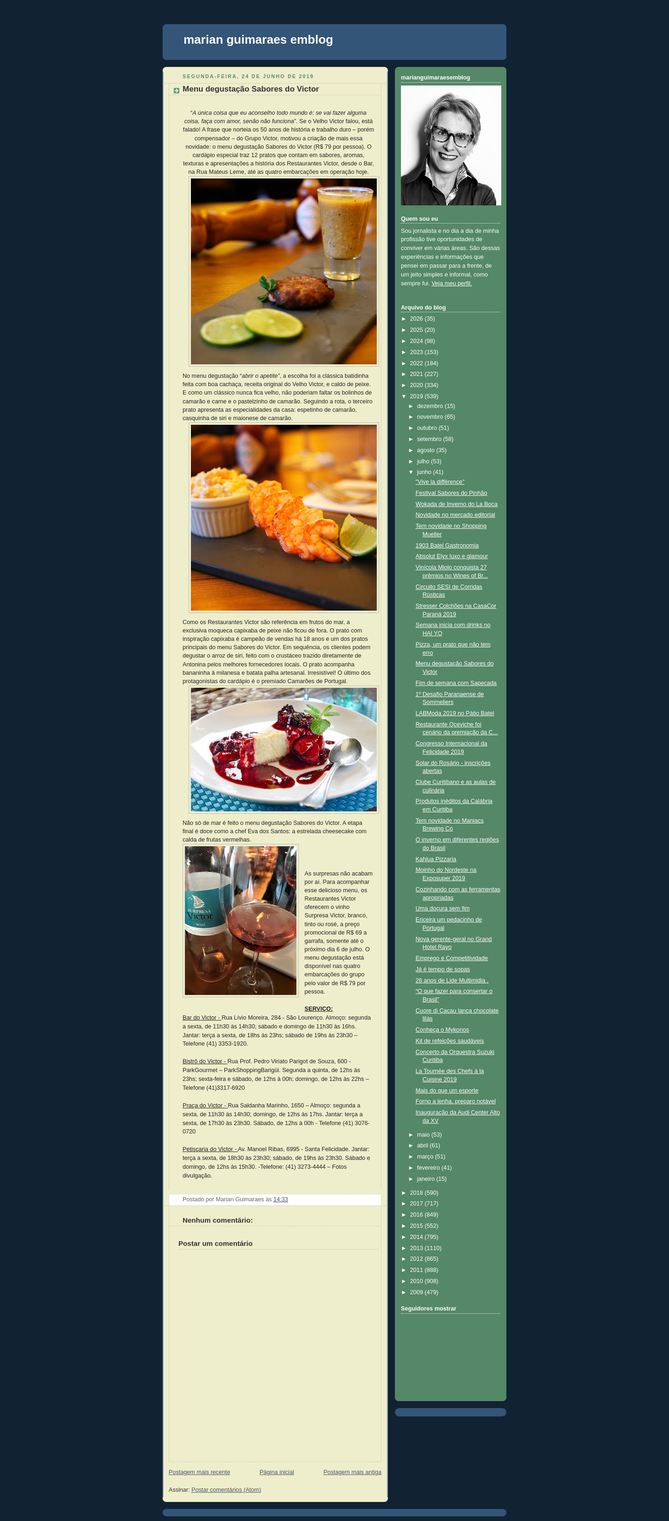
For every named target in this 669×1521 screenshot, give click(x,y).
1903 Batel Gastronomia (447, 545)
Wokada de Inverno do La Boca (457, 504)
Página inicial (277, 1472)
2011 (417, 1270)
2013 (417, 1248)
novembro (431, 417)
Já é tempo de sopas (443, 969)
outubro (428, 428)
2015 (417, 1226)
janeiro (426, 1179)
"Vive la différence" (440, 482)
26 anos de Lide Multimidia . (452, 980)
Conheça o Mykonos (442, 1030)
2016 (417, 1215)
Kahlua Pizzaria (436, 859)
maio (424, 1135)
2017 (417, 1203)
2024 (417, 341)
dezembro (431, 406)
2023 (417, 352)
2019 (417, 396)
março (426, 1156)
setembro (430, 439)
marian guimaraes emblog (258, 39)
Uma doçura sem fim (443, 908)
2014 (417, 1237)
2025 (417, 330)
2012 (417, 1259)
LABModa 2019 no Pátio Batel (455, 713)
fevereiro (429, 1168)
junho (425, 472)
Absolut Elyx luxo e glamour (452, 556)
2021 (417, 374)
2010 (417, 1281)
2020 (417, 385)
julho (424, 461)
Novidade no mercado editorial (455, 515)
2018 (417, 1193)
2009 (417, 1292)
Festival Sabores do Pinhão (451, 493)
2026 (417, 319)
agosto (426, 450)
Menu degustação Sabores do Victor (251, 89)
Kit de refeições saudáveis (450, 1041)
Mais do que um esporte (447, 1090)
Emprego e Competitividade (452, 958)
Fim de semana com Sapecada (456, 683)
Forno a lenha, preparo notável (456, 1101)
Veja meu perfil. (452, 283)
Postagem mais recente (199, 1472)
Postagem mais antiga (352, 1472)
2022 (417, 363)
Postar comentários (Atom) (226, 1490)
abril (423, 1145)
